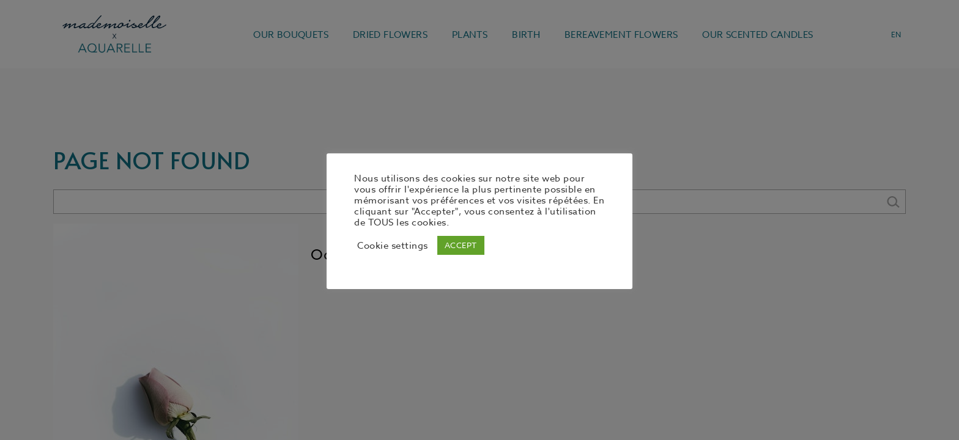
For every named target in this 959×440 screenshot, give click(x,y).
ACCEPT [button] (461, 245)
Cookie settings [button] (392, 245)
